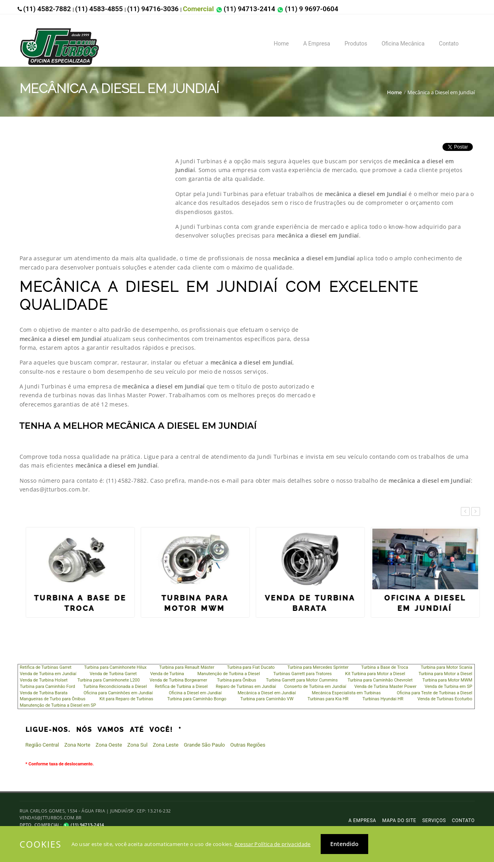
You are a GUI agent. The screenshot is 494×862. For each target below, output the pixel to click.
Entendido (344, 844)
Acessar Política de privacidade (272, 844)
